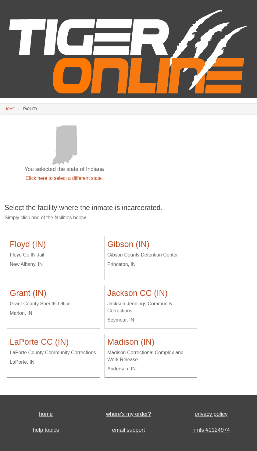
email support (128, 430)
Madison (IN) (131, 342)
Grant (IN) (28, 293)
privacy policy (211, 414)
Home (10, 109)
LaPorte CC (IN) (39, 342)
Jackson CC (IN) (137, 293)
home (46, 414)
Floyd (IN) (28, 244)
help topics (46, 430)
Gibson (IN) (128, 244)
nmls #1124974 (211, 430)
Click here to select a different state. (64, 178)
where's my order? (128, 414)
